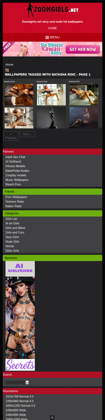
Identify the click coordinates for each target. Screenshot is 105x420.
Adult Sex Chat (15, 157)
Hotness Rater (14, 201)
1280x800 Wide (15, 410)
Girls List (11, 218)
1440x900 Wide (15, 414)
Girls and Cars (14, 232)
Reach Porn (13, 184)
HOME (52, 28)
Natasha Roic (9, 82)
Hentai (9, 246)
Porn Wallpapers (16, 197)
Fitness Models (15, 166)
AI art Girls (12, 223)
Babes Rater (13, 206)
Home (9, 64)
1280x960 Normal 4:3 (19, 401)
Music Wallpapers (17, 179)
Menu (55, 37)
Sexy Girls (12, 237)
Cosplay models (15, 175)
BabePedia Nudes (17, 170)
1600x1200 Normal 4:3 (20, 405)
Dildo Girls (12, 250)
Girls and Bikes (15, 227)
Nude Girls (12, 241)
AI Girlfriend (13, 161)
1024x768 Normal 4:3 (19, 396)
